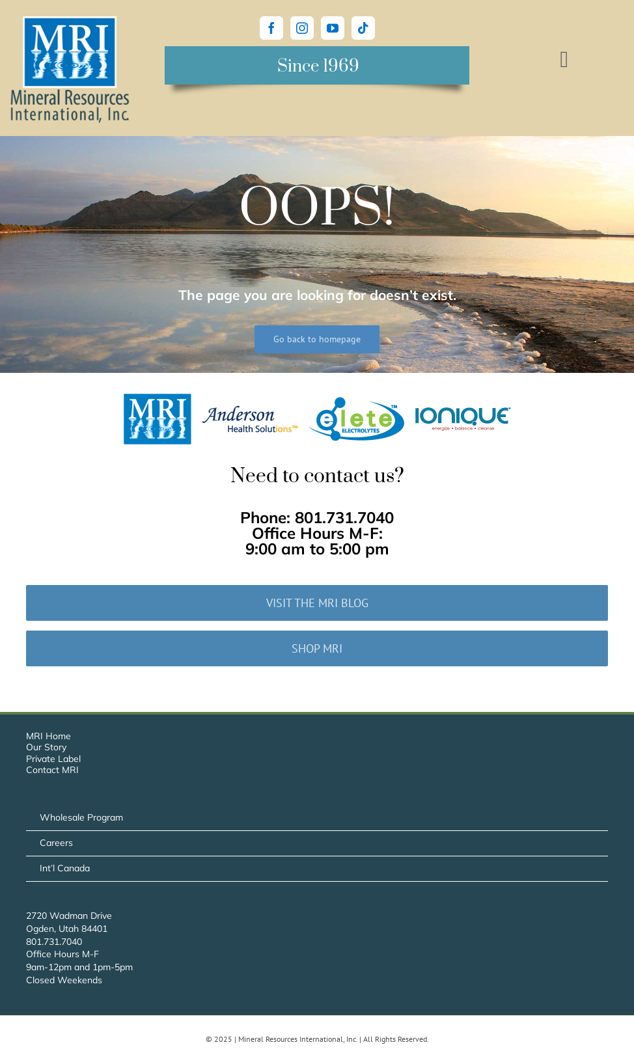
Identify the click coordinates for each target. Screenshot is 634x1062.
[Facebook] (271, 28)
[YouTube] (332, 28)
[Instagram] (302, 28)
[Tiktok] (363, 28)
